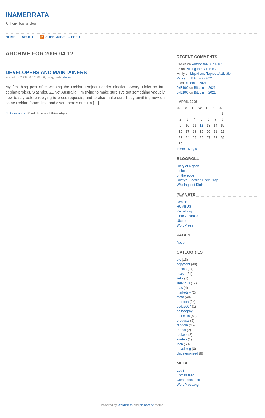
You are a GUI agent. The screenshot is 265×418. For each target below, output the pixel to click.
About (28, 37)
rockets (182, 335)
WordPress (185, 225)
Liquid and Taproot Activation (211, 74)
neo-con (183, 302)
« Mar (181, 149)
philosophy (184, 311)
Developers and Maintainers (46, 72)
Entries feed (185, 375)
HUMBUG (184, 207)
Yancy (181, 78)
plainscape (146, 405)
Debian (182, 202)
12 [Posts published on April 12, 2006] (201, 125)
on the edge (185, 175)
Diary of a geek (188, 166)
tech (180, 344)
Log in (181, 370)
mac (180, 288)
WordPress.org (188, 385)
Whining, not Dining (191, 185)
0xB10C (183, 88)
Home (10, 37)
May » (192, 149)
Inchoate (183, 171)
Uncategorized (187, 353)
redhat (181, 330)
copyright (183, 264)
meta (180, 297)
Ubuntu (182, 221)
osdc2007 (184, 306)
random (182, 325)
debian (67, 77)
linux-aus (183, 283)
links (180, 278)
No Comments (15, 113)
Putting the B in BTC (207, 64)
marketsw (184, 292)
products (183, 321)
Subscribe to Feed (62, 37)
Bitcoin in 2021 (202, 78)
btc (179, 260)
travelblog (184, 349)
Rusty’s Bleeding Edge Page (198, 180)
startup (182, 339)
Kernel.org (184, 211)
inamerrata (27, 14)
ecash (181, 274)
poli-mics (183, 316)
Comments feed (188, 380)
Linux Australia (187, 216)
